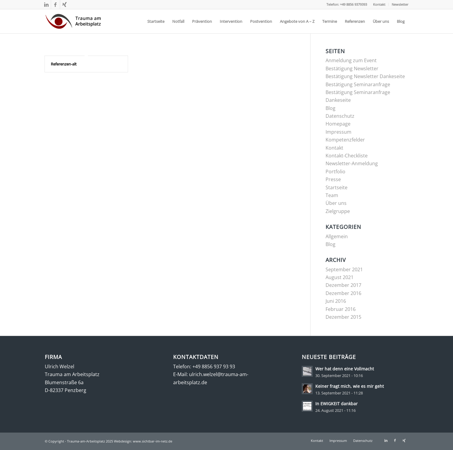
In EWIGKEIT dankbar (336, 403)
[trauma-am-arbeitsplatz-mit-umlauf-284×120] (73, 21)
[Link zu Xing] (64, 4)
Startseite (336, 187)
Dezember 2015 (343, 317)
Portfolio (335, 171)
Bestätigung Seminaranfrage (358, 84)
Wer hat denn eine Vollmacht (344, 369)
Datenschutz (340, 116)
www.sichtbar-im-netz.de (152, 441)
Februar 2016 (341, 309)
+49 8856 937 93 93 (213, 366)
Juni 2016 (336, 301)
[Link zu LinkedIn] (46, 4)
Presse (333, 179)
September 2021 (344, 269)
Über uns (336, 203)
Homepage (338, 123)
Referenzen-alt (64, 64)
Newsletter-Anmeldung (352, 163)
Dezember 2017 (343, 285)
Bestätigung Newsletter (352, 68)
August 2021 (340, 277)
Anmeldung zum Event (351, 60)
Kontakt (379, 4)
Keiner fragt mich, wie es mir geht (349, 386)
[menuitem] (379, 4)
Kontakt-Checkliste (347, 155)
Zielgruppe (338, 211)
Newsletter (400, 4)
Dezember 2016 (343, 293)
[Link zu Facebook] (55, 4)
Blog (330, 108)
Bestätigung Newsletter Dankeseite (365, 76)
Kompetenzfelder (345, 139)
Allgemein (337, 236)
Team (332, 195)
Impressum (338, 132)
